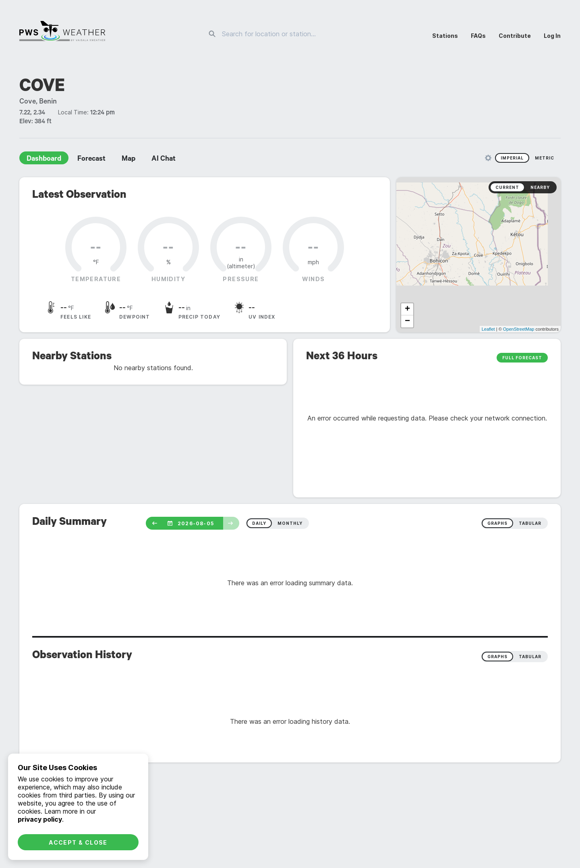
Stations (445, 35)
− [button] (407, 321)
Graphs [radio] (497, 656)
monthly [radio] (290, 523)
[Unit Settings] (488, 158)
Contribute (515, 35)
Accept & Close (78, 842)
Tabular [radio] (530, 656)
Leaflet (488, 329)
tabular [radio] (530, 523)
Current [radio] (507, 187)
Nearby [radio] (540, 187)
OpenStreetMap (518, 329)
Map (128, 159)
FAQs (478, 35)
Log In (552, 35)
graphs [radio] (497, 523)
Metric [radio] (544, 157)
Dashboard (44, 159)
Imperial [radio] (512, 157)
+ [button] (407, 309)
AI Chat (163, 159)
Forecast (91, 159)
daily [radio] (259, 523)
